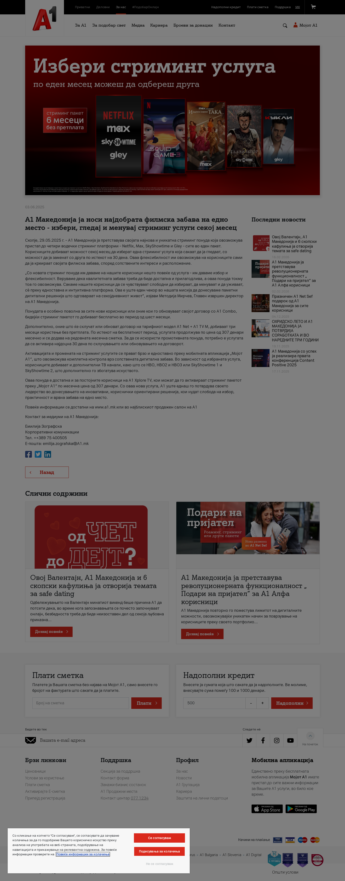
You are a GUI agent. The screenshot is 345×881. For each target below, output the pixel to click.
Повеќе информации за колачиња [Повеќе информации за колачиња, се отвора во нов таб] (82, 854)
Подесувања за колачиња (159, 851)
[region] (99, 850)
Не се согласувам (159, 864)
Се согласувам (159, 838)
